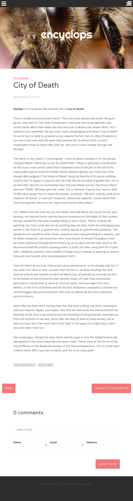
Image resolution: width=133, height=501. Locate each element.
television (20, 78)
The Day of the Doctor (111, 388)
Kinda (9, 388)
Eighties (74, 484)
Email (66, 443)
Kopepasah (86, 484)
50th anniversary (25, 365)
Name (29, 443)
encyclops (66, 34)
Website (92, 442)
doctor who (46, 365)
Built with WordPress (51, 484)
